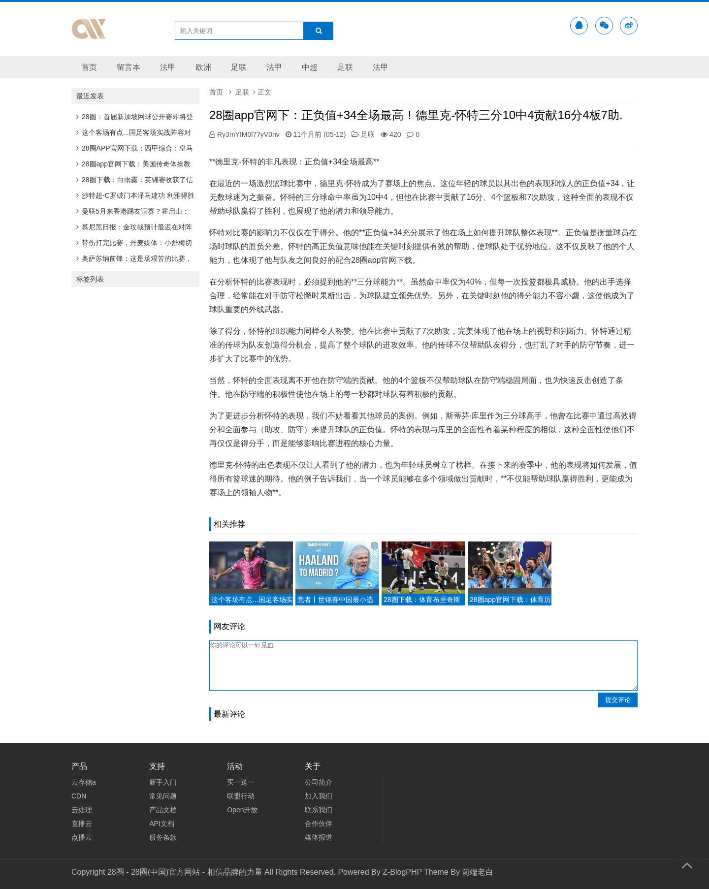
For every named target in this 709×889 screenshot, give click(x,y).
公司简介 (318, 782)
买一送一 (241, 782)
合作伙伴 (318, 823)
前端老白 (477, 872)
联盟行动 (241, 796)
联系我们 (318, 810)
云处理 (81, 810)
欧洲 (203, 67)
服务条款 (163, 837)
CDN (78, 796)
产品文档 (163, 810)
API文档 (161, 823)
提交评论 (618, 699)
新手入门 (163, 782)
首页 (89, 67)
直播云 (81, 823)
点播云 (81, 837)
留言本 (128, 67)
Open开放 (242, 810)
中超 (310, 67)
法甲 (168, 67)
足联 (239, 67)
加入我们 (318, 796)
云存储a (83, 782)
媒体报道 (318, 837)
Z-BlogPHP (402, 872)
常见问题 (163, 796)
